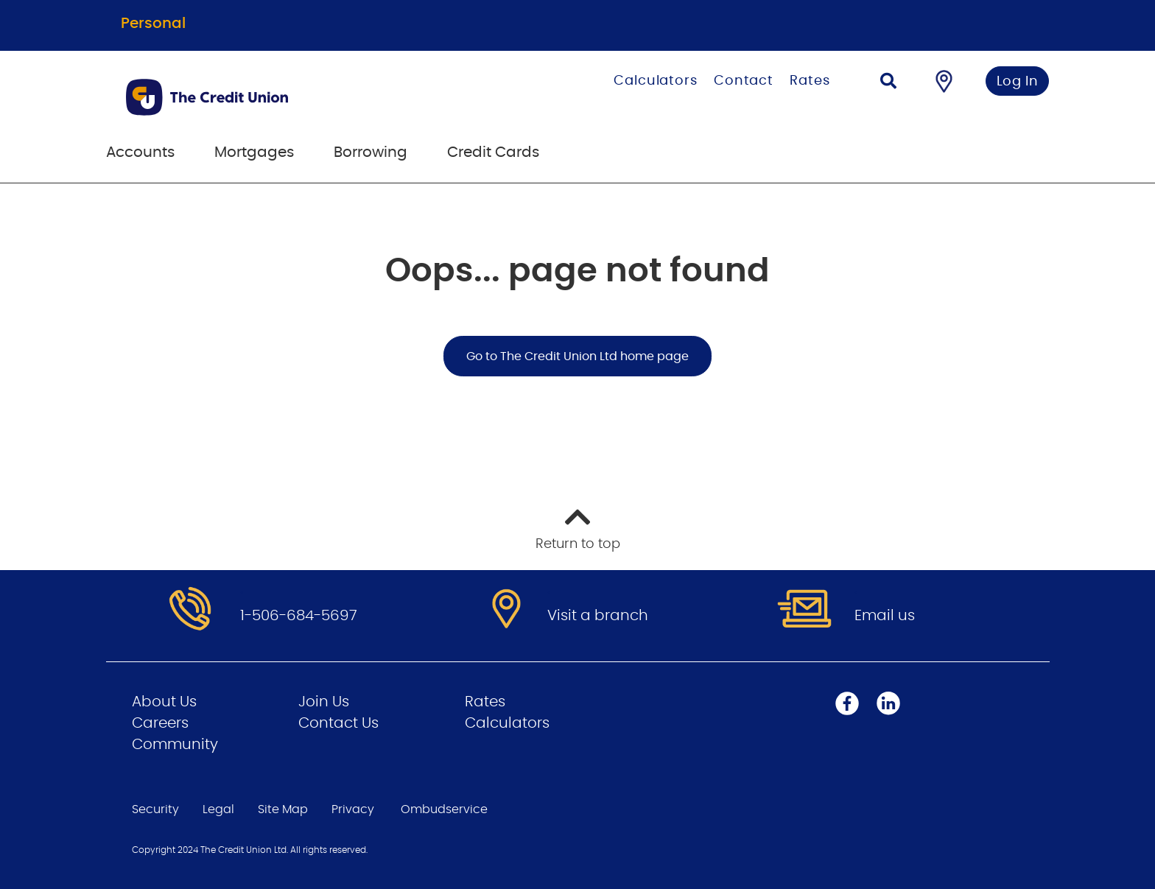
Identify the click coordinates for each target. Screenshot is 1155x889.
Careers (160, 723)
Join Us (323, 702)
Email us (884, 615)
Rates (810, 81)
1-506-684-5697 (298, 615)
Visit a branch (597, 615)
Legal (218, 809)
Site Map (283, 809)
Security (155, 809)
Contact (743, 81)
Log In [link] (1018, 81)
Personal (153, 23)
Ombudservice (444, 809)
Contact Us (338, 723)
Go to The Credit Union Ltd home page (577, 356)
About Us (164, 702)
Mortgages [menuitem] (254, 152)
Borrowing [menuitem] (370, 152)
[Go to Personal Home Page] (281, 97)
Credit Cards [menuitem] (493, 152)
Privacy (352, 809)
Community (175, 744)
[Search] (888, 82)
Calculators (656, 81)
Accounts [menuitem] (140, 152)
